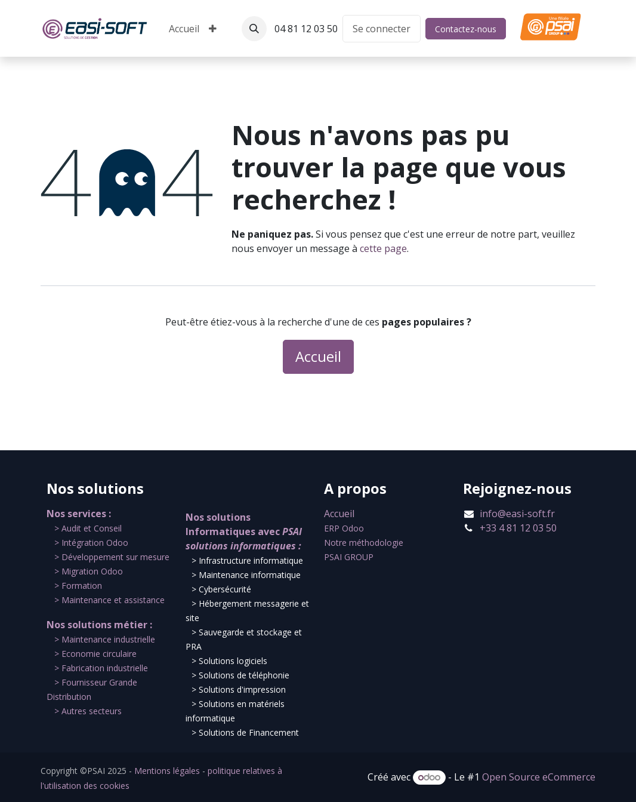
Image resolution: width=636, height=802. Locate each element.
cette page (383, 248)
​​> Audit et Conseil (88, 528)
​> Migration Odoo (88, 571)
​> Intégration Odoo (91, 542)
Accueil (318, 356)
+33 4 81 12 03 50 (518, 527)
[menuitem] (184, 29)
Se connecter (381, 28)
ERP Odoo (344, 528)
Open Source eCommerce (538, 776)
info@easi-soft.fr (517, 513)
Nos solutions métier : (99, 624)
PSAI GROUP (348, 557)
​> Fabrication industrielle (101, 668)
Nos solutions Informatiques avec (245, 531)
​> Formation (78, 585)
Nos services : (79, 513)
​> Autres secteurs (88, 711)
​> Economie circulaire (95, 653)
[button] (254, 28)
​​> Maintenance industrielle (104, 639)
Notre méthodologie (363, 542)
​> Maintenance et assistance (109, 600)
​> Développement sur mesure (111, 557)
